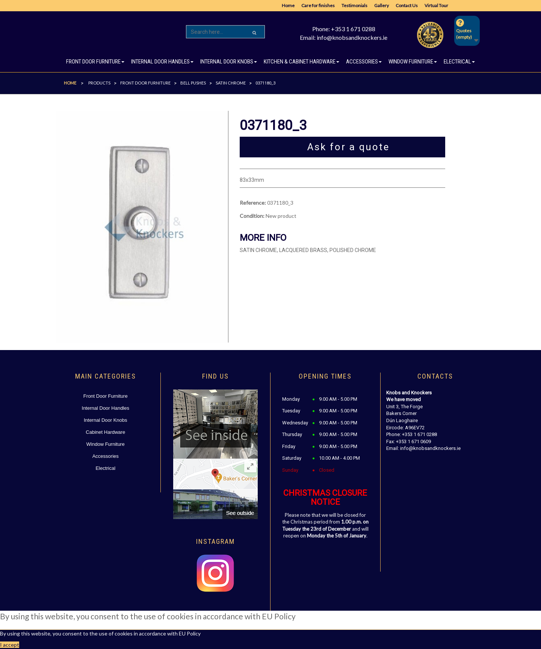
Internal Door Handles (105, 408)
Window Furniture (105, 444)
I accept (9, 644)
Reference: (253, 202)
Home (288, 5)
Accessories (105, 456)
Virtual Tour (436, 5)
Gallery (381, 5)
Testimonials (354, 5)
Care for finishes (318, 5)
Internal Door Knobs (105, 420)
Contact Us (407, 5)
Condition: (252, 216)
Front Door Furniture (105, 396)
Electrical (105, 468)
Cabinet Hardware (105, 432)
